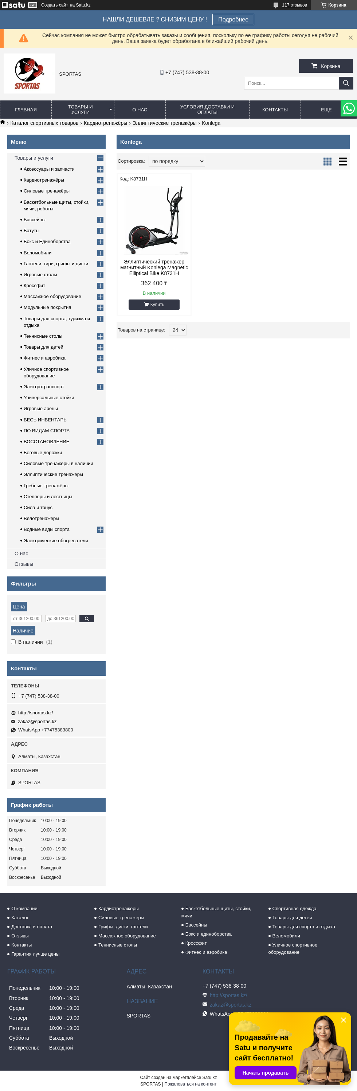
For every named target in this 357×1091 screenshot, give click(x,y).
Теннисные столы (43, 336)
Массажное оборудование (52, 296)
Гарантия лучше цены (35, 954)
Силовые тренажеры (121, 917)
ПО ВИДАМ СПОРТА (47, 430)
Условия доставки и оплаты (207, 109)
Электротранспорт (44, 386)
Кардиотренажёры (105, 123)
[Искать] (346, 83)
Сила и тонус (38, 507)
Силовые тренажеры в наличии (58, 463)
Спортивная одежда (294, 908)
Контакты (275, 109)
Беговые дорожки (43, 452)
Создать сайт (54, 5)
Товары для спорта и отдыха (303, 926)
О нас (139, 109)
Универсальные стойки (49, 397)
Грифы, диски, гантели (123, 926)
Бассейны (35, 219)
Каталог (19, 917)
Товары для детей (43, 347)
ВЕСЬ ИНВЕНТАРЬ (45, 419)
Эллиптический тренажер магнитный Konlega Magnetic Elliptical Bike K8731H (154, 267)
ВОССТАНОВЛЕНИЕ (47, 441)
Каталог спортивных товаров (44, 123)
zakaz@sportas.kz (37, 721)
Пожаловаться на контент (190, 1084)
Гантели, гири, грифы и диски (56, 263)
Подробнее (233, 19)
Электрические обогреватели (56, 540)
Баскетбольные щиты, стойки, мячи (216, 912)
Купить (157, 304)
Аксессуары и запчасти (49, 169)
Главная (26, 109)
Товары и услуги (80, 109)
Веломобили (37, 252)
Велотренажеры (41, 518)
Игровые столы (40, 274)
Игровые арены (41, 408)
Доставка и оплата (31, 926)
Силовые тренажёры (47, 191)
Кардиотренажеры (118, 908)
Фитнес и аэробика (45, 358)
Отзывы (24, 564)
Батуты (31, 230)
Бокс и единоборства (208, 934)
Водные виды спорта (47, 529)
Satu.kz (209, 1077)
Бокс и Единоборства (47, 241)
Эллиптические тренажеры (53, 474)
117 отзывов (294, 5)
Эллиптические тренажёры (165, 123)
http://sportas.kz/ (35, 712)
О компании (24, 908)
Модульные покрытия (47, 307)
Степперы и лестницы (48, 496)
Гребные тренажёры (46, 485)
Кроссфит (34, 285)
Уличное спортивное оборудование (293, 948)
